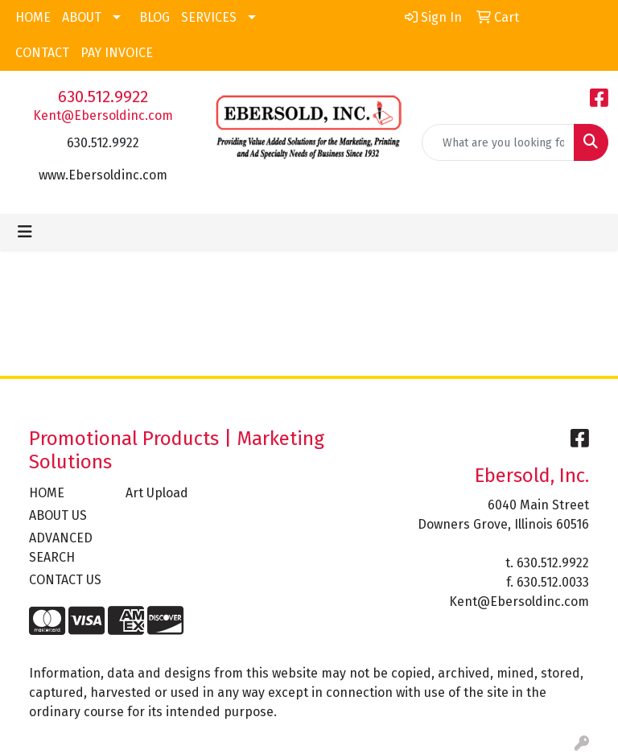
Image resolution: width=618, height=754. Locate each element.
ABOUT (81, 17)
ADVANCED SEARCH (61, 547)
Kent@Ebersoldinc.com (103, 115)
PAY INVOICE (116, 52)
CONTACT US (65, 579)
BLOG (154, 17)
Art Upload (157, 493)
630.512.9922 (103, 96)
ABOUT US (58, 515)
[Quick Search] (498, 142)
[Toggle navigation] (25, 231)
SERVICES (209, 17)
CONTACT (42, 52)
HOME (33, 17)
